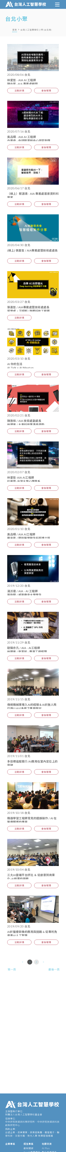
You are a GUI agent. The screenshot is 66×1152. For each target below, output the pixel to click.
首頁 (14, 29)
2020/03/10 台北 (18, 358)
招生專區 (28, 1143)
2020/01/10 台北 (18, 528)
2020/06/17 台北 (18, 188)
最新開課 (28, 1148)
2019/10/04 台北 (18, 869)
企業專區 (10, 1143)
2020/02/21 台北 (18, 415)
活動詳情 (19, 90)
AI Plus (46, 1148)
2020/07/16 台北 (18, 131)
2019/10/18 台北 (18, 812)
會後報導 (46, 90)
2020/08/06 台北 (18, 74)
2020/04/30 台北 (18, 245)
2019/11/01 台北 (18, 756)
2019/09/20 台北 (18, 926)
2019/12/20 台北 (18, 585)
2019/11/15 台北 (18, 699)
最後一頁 (54, 969)
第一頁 (12, 969)
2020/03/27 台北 (18, 301)
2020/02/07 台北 (18, 472)
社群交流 (47, 1143)
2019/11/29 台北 (18, 642)
